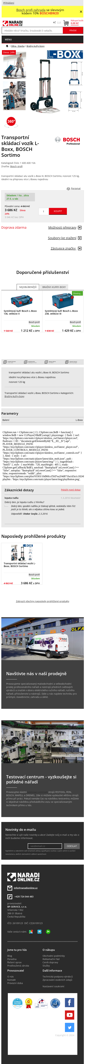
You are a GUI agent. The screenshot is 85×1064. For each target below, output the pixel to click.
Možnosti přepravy (64, 227)
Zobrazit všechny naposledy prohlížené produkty (42, 601)
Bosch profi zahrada (31, 10)
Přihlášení (8, 2)
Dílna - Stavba (17, 46)
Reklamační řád (51, 959)
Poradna (11, 959)
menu (8, 39)
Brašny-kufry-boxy (36, 46)
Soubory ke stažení (64, 238)
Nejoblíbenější (28, 287)
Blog (9, 955)
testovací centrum (37, 792)
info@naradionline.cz (26, 887)
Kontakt (11, 979)
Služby (46, 965)
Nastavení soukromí (53, 986)
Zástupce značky (66, 248)
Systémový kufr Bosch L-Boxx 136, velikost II (20, 312)
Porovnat (76, 188)
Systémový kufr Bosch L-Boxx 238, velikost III (61, 312)
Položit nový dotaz (71, 489)
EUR (59, 22)
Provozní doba (15, 983)
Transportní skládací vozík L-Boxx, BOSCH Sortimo (20, 565)
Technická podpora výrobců (58, 976)
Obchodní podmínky (54, 955)
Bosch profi (16, 166)
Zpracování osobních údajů (57, 979)
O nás (10, 976)
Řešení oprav (14, 962)
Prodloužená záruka (18, 965)
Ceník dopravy (50, 962)
